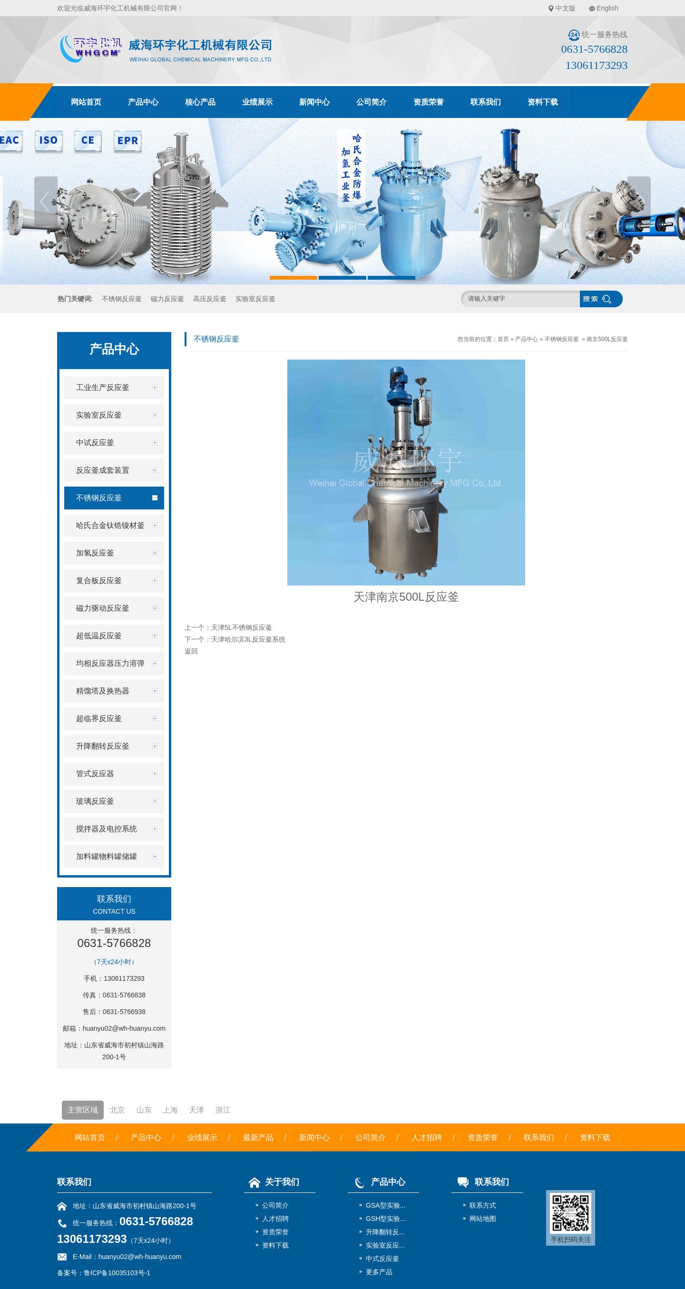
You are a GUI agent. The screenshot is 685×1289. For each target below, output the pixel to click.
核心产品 (200, 102)
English (607, 8)
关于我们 (271, 1182)
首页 (503, 339)
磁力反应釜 (167, 299)
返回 (191, 651)
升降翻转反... (385, 1232)
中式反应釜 (382, 1258)
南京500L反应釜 (607, 339)
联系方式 (483, 1205)
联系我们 (485, 102)
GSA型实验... (385, 1205)
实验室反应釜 (255, 299)
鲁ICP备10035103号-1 (117, 1273)
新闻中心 (314, 102)
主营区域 (83, 1110)
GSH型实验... (386, 1218)
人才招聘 (426, 1137)
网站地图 (483, 1218)
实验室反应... (385, 1245)
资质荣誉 (428, 102)
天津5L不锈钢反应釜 (241, 627)
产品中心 (143, 102)
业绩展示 (257, 102)
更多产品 (379, 1272)
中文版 (566, 8)
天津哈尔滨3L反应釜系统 (248, 639)
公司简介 (371, 102)
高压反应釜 (209, 299)
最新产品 (258, 1137)
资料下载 (543, 102)
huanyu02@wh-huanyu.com (124, 1028)
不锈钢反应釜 (122, 299)
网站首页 (86, 102)
